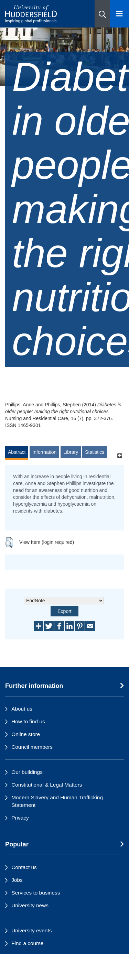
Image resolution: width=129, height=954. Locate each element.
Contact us (24, 867)
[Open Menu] (119, 14)
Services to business (35, 893)
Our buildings (27, 772)
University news (30, 905)
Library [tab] (70, 452)
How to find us (28, 721)
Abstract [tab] (16, 452)
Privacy (20, 818)
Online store (25, 734)
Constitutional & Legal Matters (46, 785)
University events (31, 930)
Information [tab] (44, 452)
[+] (119, 455)
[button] (102, 14)
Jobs (17, 880)
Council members (32, 747)
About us (21, 709)
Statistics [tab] (94, 452)
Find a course (27, 943)
